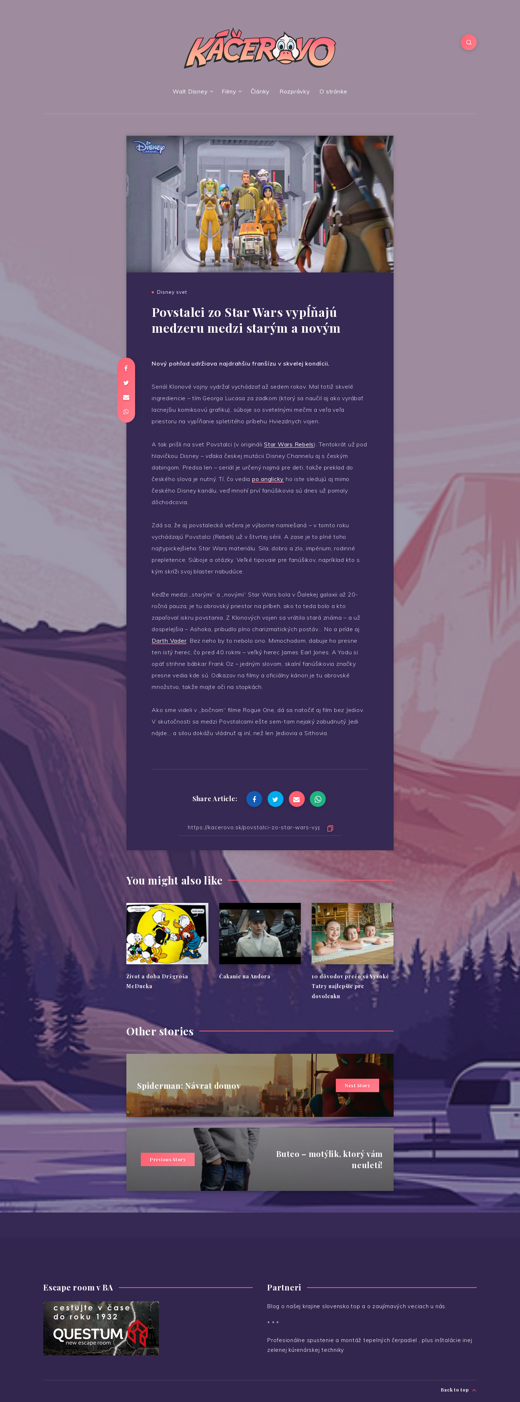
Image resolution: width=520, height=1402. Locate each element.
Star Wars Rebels (289, 444)
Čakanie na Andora (244, 976)
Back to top (459, 1389)
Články (260, 91)
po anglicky (268, 478)
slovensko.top (341, 1306)
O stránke (333, 91)
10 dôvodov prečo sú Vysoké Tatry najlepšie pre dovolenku (350, 986)
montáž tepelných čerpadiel (380, 1340)
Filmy (229, 91)
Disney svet (172, 292)
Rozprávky (295, 91)
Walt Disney (190, 91)
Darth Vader (169, 640)
